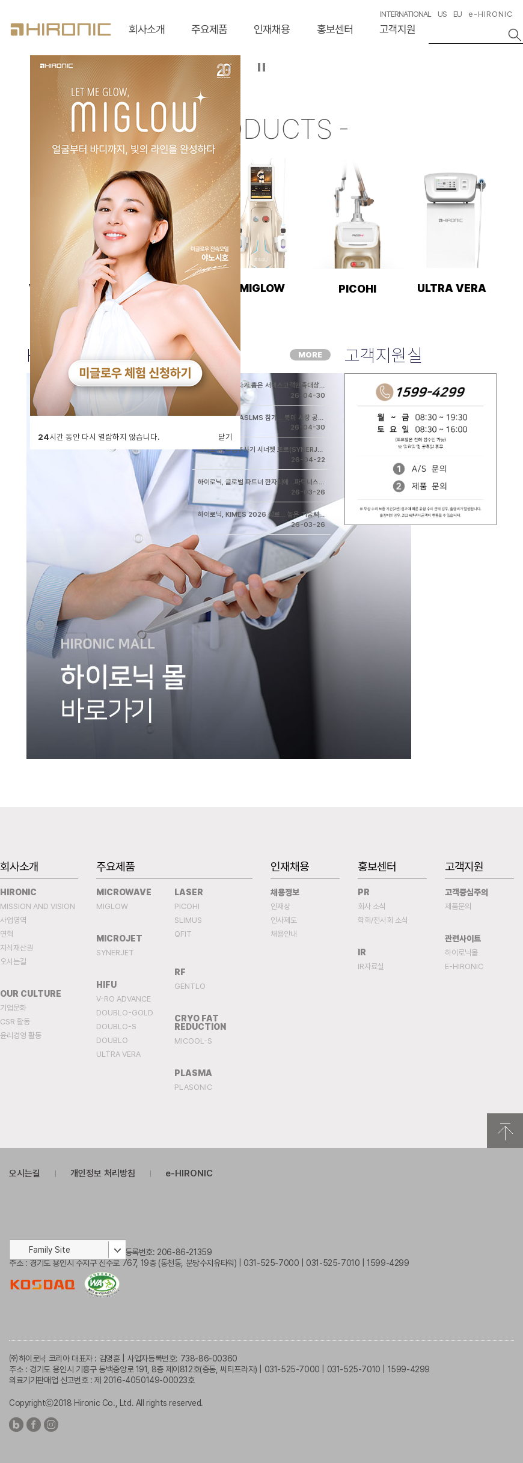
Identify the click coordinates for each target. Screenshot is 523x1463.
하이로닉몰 (461, 952)
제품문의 (458, 906)
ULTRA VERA (118, 1054)
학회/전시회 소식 (383, 920)
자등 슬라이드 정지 (262, 67)
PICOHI (187, 906)
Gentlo (190, 986)
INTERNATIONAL (405, 14)
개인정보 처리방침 (102, 1173)
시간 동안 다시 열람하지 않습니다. (98, 437)
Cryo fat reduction (200, 1023)
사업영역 (13, 920)
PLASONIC (193, 1087)
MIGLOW (112, 906)
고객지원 (397, 29)
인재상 (280, 906)
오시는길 (13, 961)
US (442, 14)
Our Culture (30, 994)
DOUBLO (112, 1040)
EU (457, 14)
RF (180, 972)
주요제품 (209, 29)
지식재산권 (16, 947)
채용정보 (285, 892)
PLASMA (193, 1073)
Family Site (49, 1250)
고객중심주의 (466, 892)
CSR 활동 (15, 1021)
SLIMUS (188, 920)
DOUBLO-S (116, 1026)
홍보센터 (335, 29)
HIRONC (60, 29)
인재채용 (272, 29)
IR (362, 952)
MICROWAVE (123, 892)
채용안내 (284, 933)
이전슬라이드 (12, 78)
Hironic (18, 892)
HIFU (106, 985)
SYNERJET (115, 952)
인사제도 (284, 920)
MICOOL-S (193, 1040)
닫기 (225, 437)
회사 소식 (372, 906)
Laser (188, 892)
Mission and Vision (37, 906)
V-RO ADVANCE (123, 998)
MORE (310, 354)
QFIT (183, 933)
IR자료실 (371, 966)
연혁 (6, 933)
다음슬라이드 (510, 78)
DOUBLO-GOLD (124, 1012)
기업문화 (13, 1007)
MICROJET (119, 938)
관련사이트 (463, 938)
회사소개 (147, 29)
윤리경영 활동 (20, 1035)
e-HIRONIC (490, 14)
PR (364, 892)
